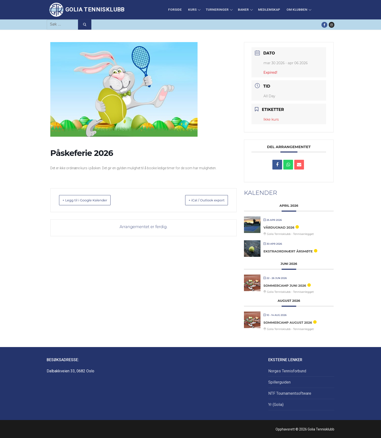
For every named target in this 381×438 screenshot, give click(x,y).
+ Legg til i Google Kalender (91, 200)
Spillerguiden (279, 382)
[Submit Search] (84, 24)
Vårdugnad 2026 (278, 227)
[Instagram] (331, 24)
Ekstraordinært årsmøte (288, 251)
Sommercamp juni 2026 (284, 285)
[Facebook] (324, 24)
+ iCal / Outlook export (201, 200)
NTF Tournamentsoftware (289, 393)
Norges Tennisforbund (287, 371)
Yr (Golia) (276, 404)
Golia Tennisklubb (95, 9)
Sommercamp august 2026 (287, 322)
